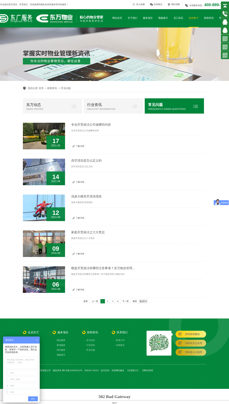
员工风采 (178, 18)
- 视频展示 (60, 355)
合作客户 (193, 18)
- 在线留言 (120, 345)
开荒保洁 (23, 4)
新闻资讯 (209, 18)
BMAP (88, 370)
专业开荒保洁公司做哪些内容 (91, 124)
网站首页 (117, 18)
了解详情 (80, 146)
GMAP (95, 370)
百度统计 (133, 370)
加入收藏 (140, 4)
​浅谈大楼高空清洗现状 (86, 196)
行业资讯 (94, 105)
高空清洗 (13, 4)
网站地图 (175, 4)
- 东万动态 (90, 340)
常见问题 (66, 88)
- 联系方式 (120, 340)
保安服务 (51, 4)
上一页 (95, 301)
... (56, 360)
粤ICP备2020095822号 (72, 370)
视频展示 (163, 18)
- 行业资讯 (90, 345)
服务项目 (148, 18)
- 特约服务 (60, 350)
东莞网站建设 (117, 370)
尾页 (135, 301)
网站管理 (148, 370)
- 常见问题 (90, 350)
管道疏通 (34, 4)
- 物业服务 (60, 340)
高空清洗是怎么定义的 (86, 160)
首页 (41, 88)
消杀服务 (62, 4)
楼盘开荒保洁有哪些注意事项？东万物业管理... (102, 268)
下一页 (125, 301)
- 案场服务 (60, 345)
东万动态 (33, 105)
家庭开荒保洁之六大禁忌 (88, 232)
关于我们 (132, 18)
